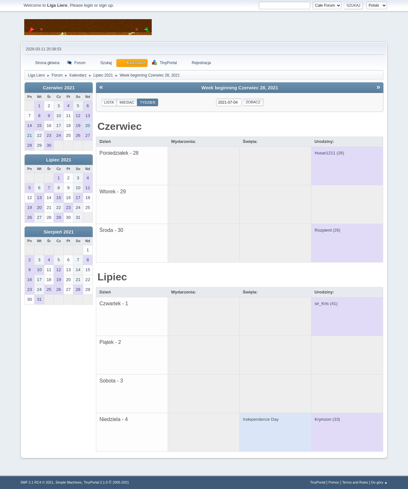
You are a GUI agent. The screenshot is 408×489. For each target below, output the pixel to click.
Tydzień (147, 102)
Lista (109, 102)
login (88, 5)
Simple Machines (68, 482)
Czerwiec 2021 (59, 87)
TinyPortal (317, 482)
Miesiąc (127, 102)
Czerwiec (120, 126)
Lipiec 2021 (58, 159)
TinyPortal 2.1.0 (96, 482)
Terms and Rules (355, 482)
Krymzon (323, 419)
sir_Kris (322, 303)
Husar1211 (325, 153)
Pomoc (334, 482)
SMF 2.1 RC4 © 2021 (36, 482)
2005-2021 (121, 482)
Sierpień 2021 (59, 231)
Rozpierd (323, 230)
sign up (106, 5)
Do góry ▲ (379, 482)
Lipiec (112, 277)
